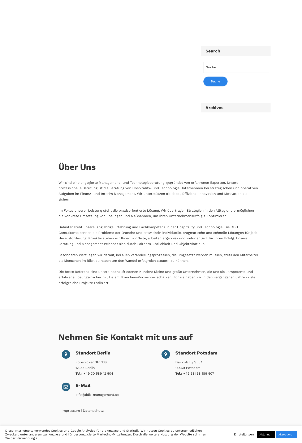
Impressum (71, 411)
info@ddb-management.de (97, 395)
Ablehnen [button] (265, 434)
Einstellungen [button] (244, 434)
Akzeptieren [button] (286, 434)
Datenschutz (93, 411)
